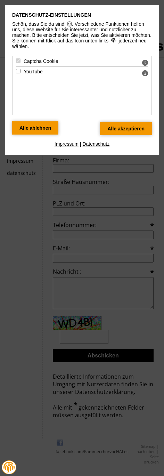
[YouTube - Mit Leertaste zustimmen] (18, 71)
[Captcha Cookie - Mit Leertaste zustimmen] (18, 60)
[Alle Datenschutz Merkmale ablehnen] (35, 128)
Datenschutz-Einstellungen (51, 15)
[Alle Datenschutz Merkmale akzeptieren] (126, 128)
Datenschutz (95, 144)
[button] (9, 467)
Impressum (67, 144)
